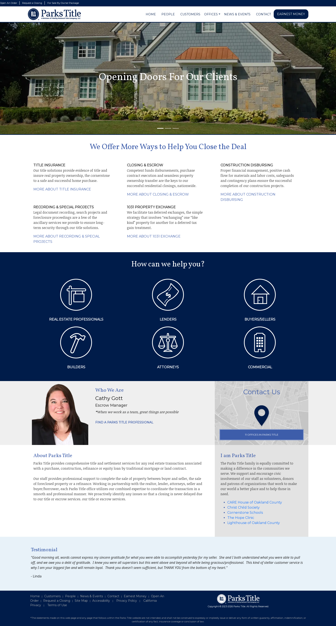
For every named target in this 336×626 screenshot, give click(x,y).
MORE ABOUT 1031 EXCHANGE (154, 236)
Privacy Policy (126, 601)
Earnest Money (135, 596)
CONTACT (263, 14)
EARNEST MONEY (291, 14)
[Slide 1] (160, 128)
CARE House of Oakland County (254, 502)
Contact (113, 596)
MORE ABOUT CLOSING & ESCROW (158, 194)
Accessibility (101, 601)
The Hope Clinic (240, 518)
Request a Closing (32, 2)
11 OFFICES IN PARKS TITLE (261, 434)
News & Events (91, 596)
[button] (219, 14)
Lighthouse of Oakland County (253, 523)
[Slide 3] (175, 128)
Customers (52, 596)
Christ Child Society (243, 507)
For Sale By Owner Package (63, 2)
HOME (151, 14)
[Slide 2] (168, 128)
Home (35, 596)
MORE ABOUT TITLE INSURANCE (62, 189)
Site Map (81, 601)
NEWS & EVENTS (237, 14)
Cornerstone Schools (245, 513)
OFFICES (211, 14)
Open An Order (9, 2)
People (70, 596)
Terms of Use (57, 605)
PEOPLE (168, 14)
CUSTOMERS (190, 14)
